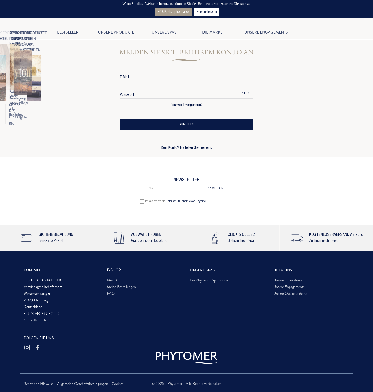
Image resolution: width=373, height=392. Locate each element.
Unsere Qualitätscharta (290, 293)
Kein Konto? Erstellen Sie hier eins (186, 148)
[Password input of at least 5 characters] (179, 94)
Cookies (117, 384)
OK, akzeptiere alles (173, 11)
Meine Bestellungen (121, 287)
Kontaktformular (36, 320)
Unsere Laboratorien (288, 280)
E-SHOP (114, 270)
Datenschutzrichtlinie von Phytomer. (186, 201)
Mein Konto (115, 280)
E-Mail (124, 77)
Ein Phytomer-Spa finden (209, 280)
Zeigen (245, 93)
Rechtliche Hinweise (39, 384)
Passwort (127, 95)
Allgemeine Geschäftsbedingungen (83, 384)
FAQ (111, 293)
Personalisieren (207, 12)
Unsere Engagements (288, 287)
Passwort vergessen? (187, 105)
